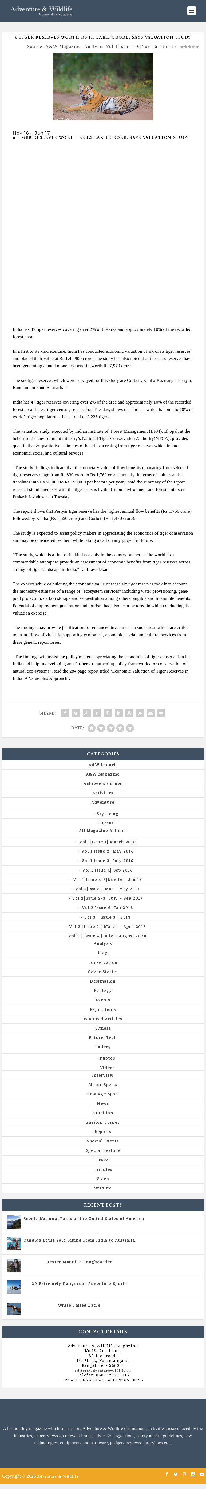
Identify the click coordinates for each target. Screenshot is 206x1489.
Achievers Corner (103, 783)
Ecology (103, 990)
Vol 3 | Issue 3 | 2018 (107, 917)
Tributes (103, 1169)
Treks (107, 823)
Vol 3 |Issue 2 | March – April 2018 (107, 926)
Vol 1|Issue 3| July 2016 (107, 860)
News (103, 1103)
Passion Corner (103, 1122)
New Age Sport (102, 1093)
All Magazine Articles (103, 830)
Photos (107, 1058)
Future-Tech (103, 1037)
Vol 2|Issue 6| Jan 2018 (107, 907)
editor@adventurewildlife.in (103, 1370)
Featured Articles (103, 1018)
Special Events (103, 1140)
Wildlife (103, 1188)
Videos (107, 1067)
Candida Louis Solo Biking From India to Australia (79, 1240)
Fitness (103, 1028)
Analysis (94, 46)
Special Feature (103, 1150)
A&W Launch (103, 764)
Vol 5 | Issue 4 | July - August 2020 (102, 1245)
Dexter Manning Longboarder (79, 1261)
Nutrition (103, 1112)
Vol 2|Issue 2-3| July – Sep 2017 (107, 898)
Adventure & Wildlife (57, 1476)
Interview (102, 1075)
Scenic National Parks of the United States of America (83, 1218)
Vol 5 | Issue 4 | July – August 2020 (107, 935)
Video (103, 1178)
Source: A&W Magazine (54, 46)
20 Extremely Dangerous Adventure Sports (79, 1283)
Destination (103, 981)
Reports (103, 1131)
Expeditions (103, 1009)
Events (103, 999)
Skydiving (107, 813)
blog (103, 952)
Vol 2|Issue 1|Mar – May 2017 (108, 888)
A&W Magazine (103, 774)
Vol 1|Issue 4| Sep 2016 (107, 870)
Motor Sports (103, 1084)
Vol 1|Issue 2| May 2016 (107, 851)
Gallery (103, 1046)
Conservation (103, 962)
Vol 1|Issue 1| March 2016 (108, 841)
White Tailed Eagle (79, 1305)
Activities (103, 792)
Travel (103, 1159)
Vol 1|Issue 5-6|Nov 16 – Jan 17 (107, 879)
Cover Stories (103, 971)
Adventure (103, 802)
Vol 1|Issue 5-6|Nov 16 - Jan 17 (141, 46)
